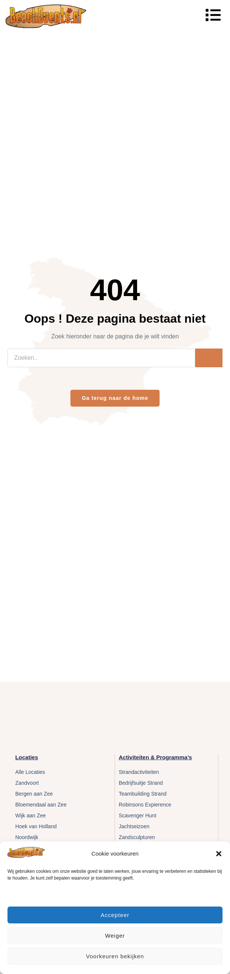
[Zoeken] (209, 358)
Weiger (115, 935)
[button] (219, 853)
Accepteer (115, 915)
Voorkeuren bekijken (115, 956)
